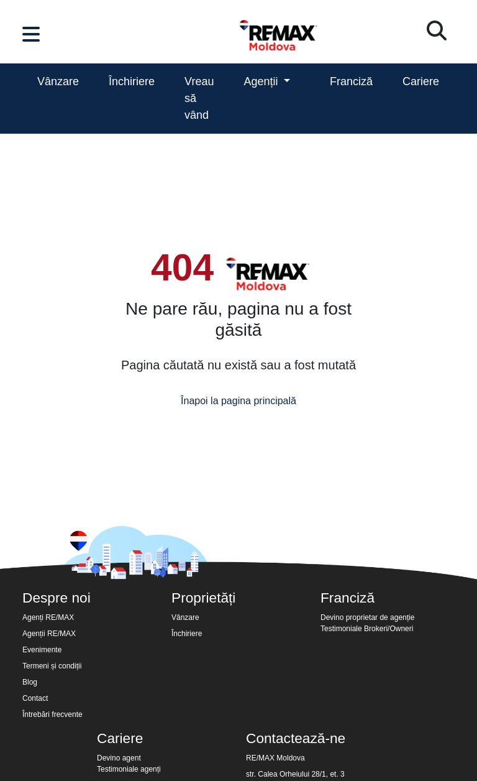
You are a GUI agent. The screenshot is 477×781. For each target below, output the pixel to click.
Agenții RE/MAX (49, 633)
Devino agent (119, 758)
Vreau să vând (199, 98)
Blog (29, 682)
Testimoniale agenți (129, 769)
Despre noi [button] (56, 597)
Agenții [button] (262, 81)
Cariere (420, 81)
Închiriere (132, 81)
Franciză (351, 81)
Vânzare (58, 81)
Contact (35, 698)
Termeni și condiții (51, 666)
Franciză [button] (347, 597)
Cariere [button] (120, 738)
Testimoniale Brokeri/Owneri (366, 628)
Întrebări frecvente (52, 714)
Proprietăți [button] (203, 597)
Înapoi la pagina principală (238, 400)
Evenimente (41, 649)
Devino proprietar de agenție (367, 617)
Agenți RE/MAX (48, 617)
